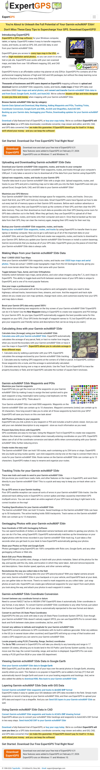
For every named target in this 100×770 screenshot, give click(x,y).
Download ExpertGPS (12, 150)
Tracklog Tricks (81, 105)
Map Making (41, 105)
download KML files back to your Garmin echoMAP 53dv (50, 679)
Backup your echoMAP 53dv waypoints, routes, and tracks (29, 229)
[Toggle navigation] (94, 16)
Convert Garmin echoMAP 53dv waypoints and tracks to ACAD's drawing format (41, 714)
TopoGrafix (16, 768)
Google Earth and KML (34, 109)
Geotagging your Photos (41, 112)
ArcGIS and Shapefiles (56, 109)
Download (6, 120)
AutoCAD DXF (74, 109)
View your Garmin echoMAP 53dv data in (27, 665)
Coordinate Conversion (12, 109)
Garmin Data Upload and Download (18, 105)
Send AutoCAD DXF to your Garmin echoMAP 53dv (42, 720)
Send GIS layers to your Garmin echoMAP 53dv (71, 699)
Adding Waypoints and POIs (61, 105)
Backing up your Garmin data (15, 112)
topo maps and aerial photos (30, 90)
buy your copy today (55, 120)
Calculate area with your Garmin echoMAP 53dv (24, 336)
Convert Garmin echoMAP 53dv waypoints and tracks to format (37, 690)
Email (44, 768)
